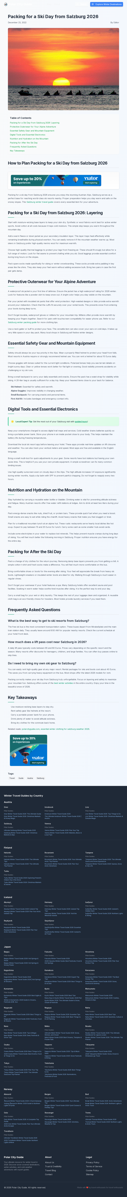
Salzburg (40, 778)
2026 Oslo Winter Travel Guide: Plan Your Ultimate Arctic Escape (22, 1125)
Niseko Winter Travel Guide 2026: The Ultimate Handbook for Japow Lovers (102, 1034)
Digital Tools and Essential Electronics (27, 134)
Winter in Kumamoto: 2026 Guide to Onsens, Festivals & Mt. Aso (20, 1001)
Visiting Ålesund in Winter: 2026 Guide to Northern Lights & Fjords (22, 1104)
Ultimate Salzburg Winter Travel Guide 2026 (20, 830)
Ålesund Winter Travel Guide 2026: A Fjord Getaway (22, 1101)
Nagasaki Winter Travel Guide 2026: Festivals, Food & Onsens (23, 1020)
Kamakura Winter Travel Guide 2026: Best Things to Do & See (63, 982)
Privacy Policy (92, 1162)
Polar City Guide (18, 4)
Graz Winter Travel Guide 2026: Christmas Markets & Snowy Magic (22, 817)
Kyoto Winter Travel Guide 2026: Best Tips (60, 995)
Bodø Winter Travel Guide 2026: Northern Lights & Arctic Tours (103, 1104)
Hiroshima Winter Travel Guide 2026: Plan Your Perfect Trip (102, 962)
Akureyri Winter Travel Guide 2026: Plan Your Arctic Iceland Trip (22, 912)
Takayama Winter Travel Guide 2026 (98, 1051)
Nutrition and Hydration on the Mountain (29, 138)
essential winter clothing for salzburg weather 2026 (65, 729)
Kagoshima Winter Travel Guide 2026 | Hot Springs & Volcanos (22, 980)
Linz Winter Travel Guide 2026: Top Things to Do (103, 814)
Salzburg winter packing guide (22, 322)
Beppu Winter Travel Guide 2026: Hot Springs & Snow (21, 959)
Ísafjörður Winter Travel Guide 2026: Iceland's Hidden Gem (101, 910)
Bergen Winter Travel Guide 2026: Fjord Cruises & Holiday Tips (63, 1106)
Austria (30, 778)
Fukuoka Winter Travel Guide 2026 (57, 958)
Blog (49, 4)
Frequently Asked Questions (23, 146)
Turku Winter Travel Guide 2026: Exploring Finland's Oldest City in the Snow (22, 879)
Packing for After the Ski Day (24, 142)
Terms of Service (94, 1166)
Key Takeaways (17, 150)
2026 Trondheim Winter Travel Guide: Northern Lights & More (21, 1141)
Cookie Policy (92, 1170)
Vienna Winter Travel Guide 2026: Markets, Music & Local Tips (63, 834)
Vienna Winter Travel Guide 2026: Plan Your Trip (62, 830)
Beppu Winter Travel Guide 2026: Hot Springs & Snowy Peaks (21, 964)
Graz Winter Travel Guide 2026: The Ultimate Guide (22, 814)
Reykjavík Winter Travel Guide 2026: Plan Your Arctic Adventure (20, 931)
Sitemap (90, 1174)
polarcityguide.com (31, 729)
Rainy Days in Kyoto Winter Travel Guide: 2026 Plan (63, 998)
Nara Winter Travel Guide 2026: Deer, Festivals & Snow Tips (21, 1036)
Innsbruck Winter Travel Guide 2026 (58, 814)
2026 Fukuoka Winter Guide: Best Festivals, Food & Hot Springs (63, 962)
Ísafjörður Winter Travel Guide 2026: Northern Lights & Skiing (104, 914)
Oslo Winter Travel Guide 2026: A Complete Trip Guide (21, 1120)
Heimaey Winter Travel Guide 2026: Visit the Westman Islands (61, 914)
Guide (21, 778)
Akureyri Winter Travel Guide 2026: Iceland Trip (21, 909)
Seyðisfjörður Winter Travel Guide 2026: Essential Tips (63, 928)
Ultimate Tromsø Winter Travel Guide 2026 (100, 1119)
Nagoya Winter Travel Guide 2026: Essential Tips (62, 1014)
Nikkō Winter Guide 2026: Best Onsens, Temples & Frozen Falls (63, 1038)
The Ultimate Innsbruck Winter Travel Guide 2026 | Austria (63, 817)
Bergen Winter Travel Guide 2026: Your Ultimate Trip (62, 1102)
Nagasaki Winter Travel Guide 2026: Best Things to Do (22, 1015)
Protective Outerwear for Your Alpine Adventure (33, 126)
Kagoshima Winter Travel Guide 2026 (17, 977)
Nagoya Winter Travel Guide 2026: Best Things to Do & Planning (63, 1018)
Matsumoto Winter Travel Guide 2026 (98, 995)
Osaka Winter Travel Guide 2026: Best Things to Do (22, 1051)
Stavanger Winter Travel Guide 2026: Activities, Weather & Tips (62, 1123)
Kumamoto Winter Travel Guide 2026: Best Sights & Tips (22, 996)
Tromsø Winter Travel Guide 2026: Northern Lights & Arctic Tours (103, 1123)
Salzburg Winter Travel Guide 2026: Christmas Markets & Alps (20, 834)
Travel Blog (50, 1170)
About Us (49, 1162)
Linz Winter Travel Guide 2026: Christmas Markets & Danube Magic (104, 817)
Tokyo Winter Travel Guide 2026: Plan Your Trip (21, 1070)
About (57, 4)
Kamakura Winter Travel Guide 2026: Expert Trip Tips (62, 978)
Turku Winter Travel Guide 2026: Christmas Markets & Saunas (22, 883)
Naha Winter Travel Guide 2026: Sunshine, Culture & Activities (104, 1018)
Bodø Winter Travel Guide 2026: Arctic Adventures (103, 1101)
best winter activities (63, 683)
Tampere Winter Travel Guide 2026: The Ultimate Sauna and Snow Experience (103, 860)
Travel (12, 778)
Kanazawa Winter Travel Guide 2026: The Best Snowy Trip (102, 978)
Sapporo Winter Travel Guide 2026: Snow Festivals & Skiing (63, 1057)
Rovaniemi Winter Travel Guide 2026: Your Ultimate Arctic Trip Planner (63, 860)
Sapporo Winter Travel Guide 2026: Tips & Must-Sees (62, 1052)
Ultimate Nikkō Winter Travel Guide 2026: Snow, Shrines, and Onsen (62, 1034)
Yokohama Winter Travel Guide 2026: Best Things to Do (63, 1071)
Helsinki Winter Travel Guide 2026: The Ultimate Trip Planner (21, 865)
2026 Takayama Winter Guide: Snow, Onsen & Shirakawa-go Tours (101, 1055)
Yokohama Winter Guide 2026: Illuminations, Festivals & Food (60, 1075)
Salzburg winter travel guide (40, 202)
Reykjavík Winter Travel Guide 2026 (17, 927)
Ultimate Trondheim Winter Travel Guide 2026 (20, 1138)
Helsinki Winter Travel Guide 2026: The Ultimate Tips (21, 860)
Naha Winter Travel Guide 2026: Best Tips (100, 1014)
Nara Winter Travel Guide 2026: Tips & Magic (20, 1033)
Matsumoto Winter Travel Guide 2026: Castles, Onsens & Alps (102, 999)
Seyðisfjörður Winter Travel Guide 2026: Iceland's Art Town (63, 933)
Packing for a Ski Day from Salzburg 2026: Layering (34, 122)
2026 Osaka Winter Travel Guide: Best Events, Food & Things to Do (23, 1055)
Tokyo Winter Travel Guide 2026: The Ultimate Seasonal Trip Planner (21, 1073)
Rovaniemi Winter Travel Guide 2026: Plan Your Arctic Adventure (62, 865)
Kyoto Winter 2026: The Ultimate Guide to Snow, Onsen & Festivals (62, 1001)
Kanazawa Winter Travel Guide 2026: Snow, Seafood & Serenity (101, 982)
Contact (48, 1174)
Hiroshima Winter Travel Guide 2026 (98, 958)
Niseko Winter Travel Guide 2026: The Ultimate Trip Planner (104, 1038)
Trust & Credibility (53, 1166)
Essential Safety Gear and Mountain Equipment (32, 130)
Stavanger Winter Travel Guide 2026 (58, 1119)
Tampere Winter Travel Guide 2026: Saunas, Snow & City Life (103, 865)
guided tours (81, 421)
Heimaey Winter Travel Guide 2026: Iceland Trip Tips (62, 910)
